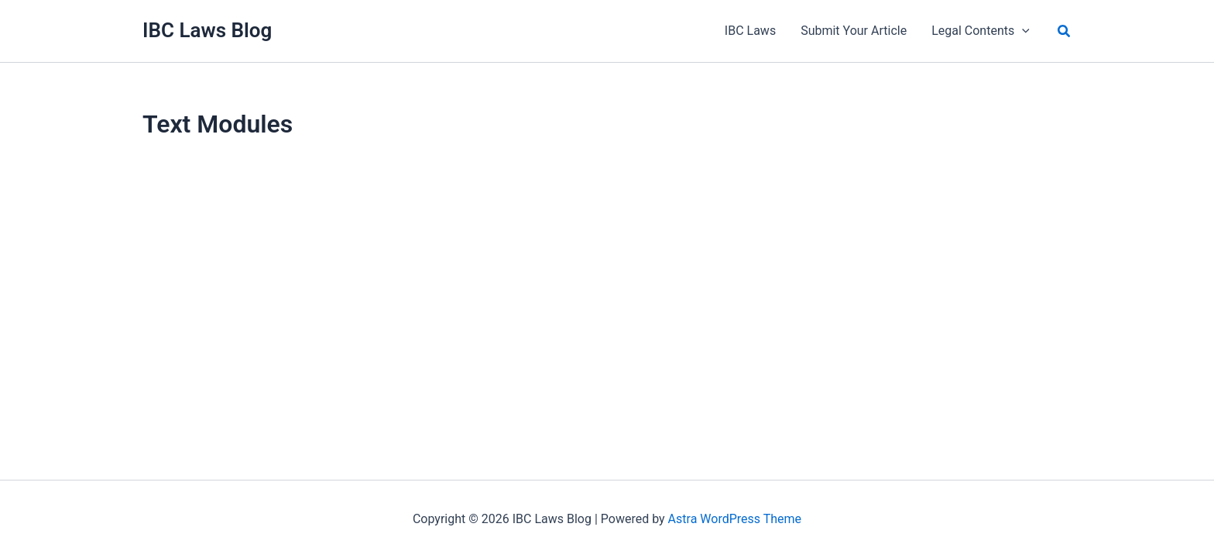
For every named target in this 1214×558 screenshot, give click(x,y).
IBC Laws (750, 30)
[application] (1022, 31)
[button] (1065, 31)
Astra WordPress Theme (734, 519)
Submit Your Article (854, 30)
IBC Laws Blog (207, 30)
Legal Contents (980, 31)
